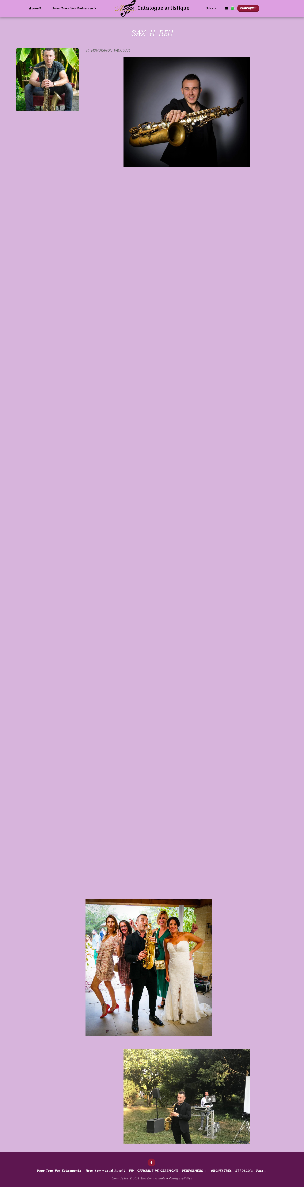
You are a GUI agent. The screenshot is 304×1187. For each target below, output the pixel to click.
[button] (226, 8)
